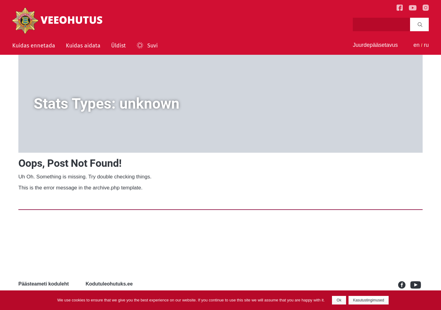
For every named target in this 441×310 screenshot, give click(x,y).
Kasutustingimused (368, 300)
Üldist (118, 45)
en (416, 45)
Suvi (152, 45)
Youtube (416, 285)
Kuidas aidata (83, 45)
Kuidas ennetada (33, 45)
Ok (339, 300)
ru (426, 45)
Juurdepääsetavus (375, 45)
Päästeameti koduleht (43, 283)
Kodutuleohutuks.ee (109, 283)
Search (420, 24)
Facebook (404, 285)
